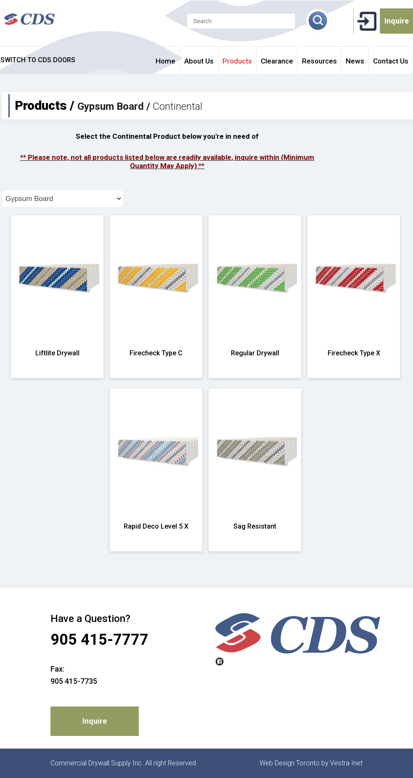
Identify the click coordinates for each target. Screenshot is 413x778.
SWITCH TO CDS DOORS (37, 60)
